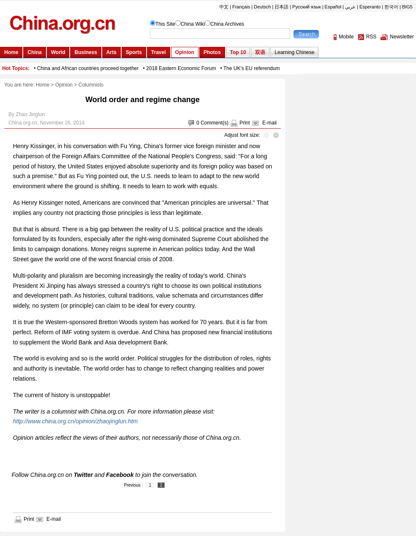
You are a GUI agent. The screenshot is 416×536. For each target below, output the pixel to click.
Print (244, 123)
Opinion (64, 85)
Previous (132, 485)
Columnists (91, 85)
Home (42, 85)
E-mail (269, 123)
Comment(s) (214, 123)
